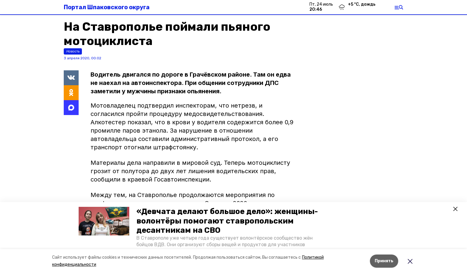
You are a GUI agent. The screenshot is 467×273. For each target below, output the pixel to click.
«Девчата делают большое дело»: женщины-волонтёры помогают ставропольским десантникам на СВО (227, 221)
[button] (104, 221)
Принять (384, 260)
